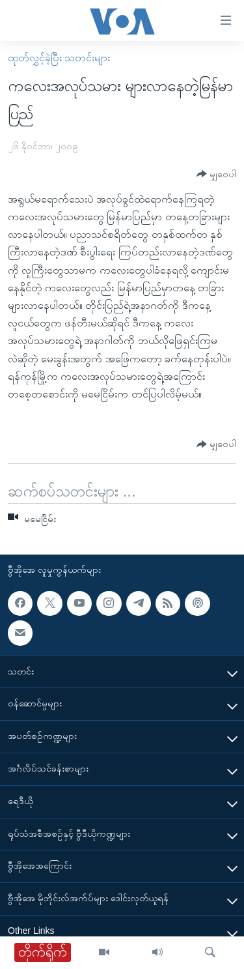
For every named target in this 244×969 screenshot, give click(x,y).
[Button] (216, 174)
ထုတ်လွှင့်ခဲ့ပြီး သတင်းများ (59, 57)
